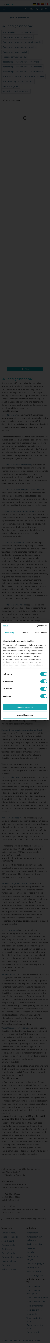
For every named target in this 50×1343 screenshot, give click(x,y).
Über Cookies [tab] (41, 633)
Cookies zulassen (25, 707)
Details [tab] (25, 633)
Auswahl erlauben (25, 715)
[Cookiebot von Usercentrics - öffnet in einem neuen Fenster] (36, 626)
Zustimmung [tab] (9, 633)
